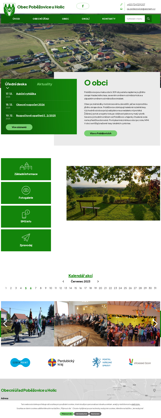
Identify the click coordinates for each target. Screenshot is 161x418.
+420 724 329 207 (17, 367)
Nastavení (95, 414)
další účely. (136, 404)
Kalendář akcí (81, 233)
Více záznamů (20, 128)
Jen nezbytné (81, 414)
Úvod (16, 18)
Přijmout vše (66, 414)
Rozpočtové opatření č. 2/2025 (36, 116)
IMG (27, 281)
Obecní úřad (41, 18)
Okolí (85, 18)
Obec (65, 18)
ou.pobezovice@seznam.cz (22, 372)
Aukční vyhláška (26, 95)
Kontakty (108, 18)
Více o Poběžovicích (101, 134)
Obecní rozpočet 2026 (30, 106)
